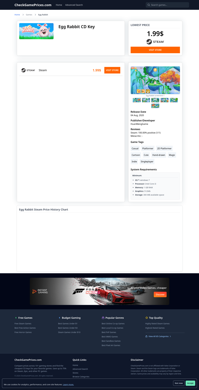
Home (59, 4)
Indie (134, 161)
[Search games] (163, 5)
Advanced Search (74, 4)
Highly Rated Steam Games (157, 323)
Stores (75, 372)
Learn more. (68, 384)
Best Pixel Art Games (111, 345)
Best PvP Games (109, 332)
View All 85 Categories (158, 336)
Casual (135, 148)
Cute (146, 154)
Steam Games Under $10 (69, 332)
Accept (190, 383)
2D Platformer (164, 148)
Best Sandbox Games (111, 341)
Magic (172, 154)
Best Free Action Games (25, 328)
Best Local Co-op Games (112, 328)
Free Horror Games (23, 332)
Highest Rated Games (155, 328)
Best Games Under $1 (68, 323)
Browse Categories (81, 376)
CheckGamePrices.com (33, 5)
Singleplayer (147, 161)
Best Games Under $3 (68, 328)
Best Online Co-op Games (113, 323)
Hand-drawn (158, 154)
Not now (179, 383)
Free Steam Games (23, 323)
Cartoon (136, 154)
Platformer (147, 148)
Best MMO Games (110, 336)
